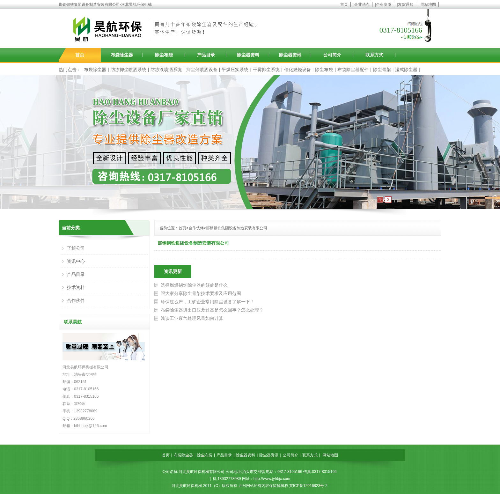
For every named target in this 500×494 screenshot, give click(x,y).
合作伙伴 (196, 228)
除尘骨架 (382, 69)
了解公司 (76, 248)
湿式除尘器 (406, 69)
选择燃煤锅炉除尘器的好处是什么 (194, 285)
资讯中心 (76, 261)
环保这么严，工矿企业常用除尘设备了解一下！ (207, 301)
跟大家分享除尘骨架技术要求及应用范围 (201, 293)
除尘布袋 (164, 54)
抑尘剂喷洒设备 (201, 69)
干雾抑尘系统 (266, 69)
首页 (344, 4)
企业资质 (383, 4)
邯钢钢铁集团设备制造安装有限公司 (236, 228)
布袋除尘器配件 (353, 69)
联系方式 (374, 54)
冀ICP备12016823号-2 (308, 485)
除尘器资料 (248, 54)
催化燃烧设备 (297, 69)
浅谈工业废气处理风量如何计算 (192, 318)
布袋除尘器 (122, 54)
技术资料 (76, 287)
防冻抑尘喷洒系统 (128, 69)
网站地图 (428, 4)
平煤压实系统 (235, 69)
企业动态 (362, 4)
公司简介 (332, 54)
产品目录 (206, 54)
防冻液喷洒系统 (166, 69)
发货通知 (405, 4)
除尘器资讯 (290, 54)
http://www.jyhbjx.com (272, 478)
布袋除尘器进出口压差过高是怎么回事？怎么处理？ (212, 310)
